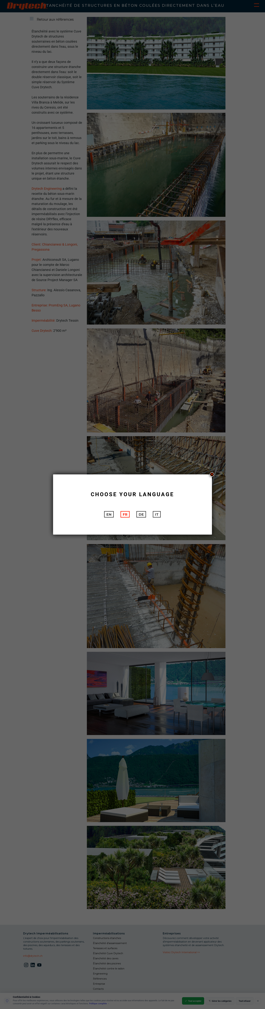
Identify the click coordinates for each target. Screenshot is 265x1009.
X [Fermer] (212, 474)
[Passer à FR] (125, 514)
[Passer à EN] (109, 514)
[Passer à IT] (157, 514)
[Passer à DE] (141, 514)
